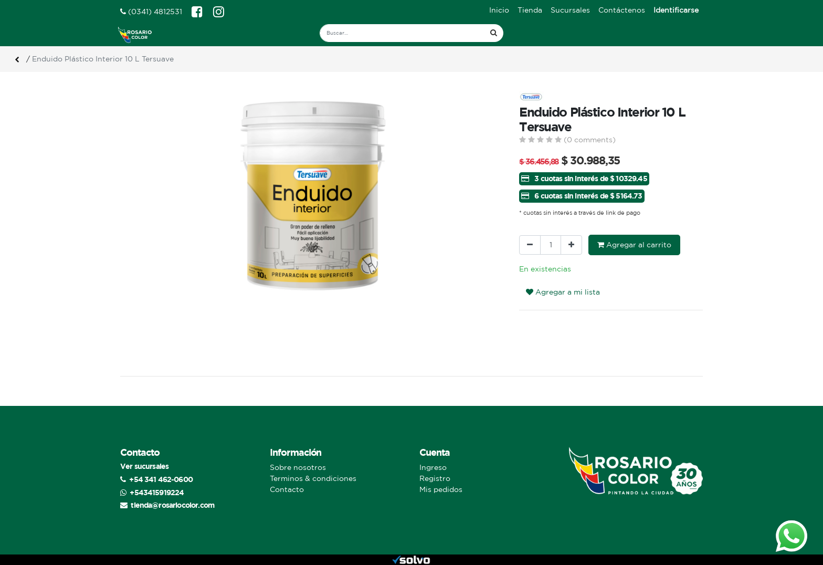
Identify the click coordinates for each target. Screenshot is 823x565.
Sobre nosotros (298, 467)
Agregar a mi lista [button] (563, 292)
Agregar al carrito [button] (634, 244)
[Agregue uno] (571, 245)
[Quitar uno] (530, 245)
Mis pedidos (440, 489)
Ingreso (433, 467)
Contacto (287, 489)
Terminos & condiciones (313, 478)
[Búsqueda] (493, 33)
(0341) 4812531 (151, 11)
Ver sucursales (144, 466)
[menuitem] (499, 10)
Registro (434, 478)
